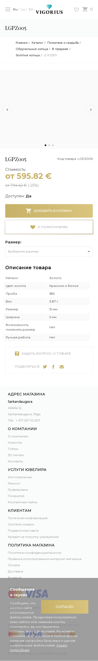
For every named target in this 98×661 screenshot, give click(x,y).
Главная (22, 42)
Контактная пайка (22, 502)
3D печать (16, 455)
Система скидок (21, 524)
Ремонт (14, 483)
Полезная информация (28, 518)
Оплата (14, 565)
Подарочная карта (23, 530)
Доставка (15, 571)
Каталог (37, 42)
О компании (18, 436)
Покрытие (16, 496)
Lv (23, 9)
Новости (15, 442)
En (31, 9)
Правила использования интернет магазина (45, 559)
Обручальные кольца (32, 49)
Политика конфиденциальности (34, 553)
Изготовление (20, 477)
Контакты (15, 461)
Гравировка (18, 490)
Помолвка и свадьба (63, 42)
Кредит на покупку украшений (33, 537)
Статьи (13, 449)
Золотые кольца (28, 55)
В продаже (60, 49)
